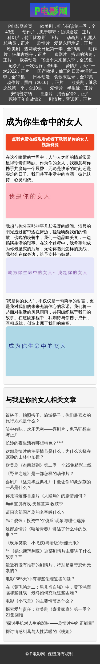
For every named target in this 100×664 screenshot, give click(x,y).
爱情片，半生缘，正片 (71, 88)
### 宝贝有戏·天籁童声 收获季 (34, 504)
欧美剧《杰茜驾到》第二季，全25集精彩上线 (48, 465)
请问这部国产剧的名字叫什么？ (35, 512)
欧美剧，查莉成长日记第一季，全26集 (43, 49)
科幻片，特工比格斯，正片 (33, 37)
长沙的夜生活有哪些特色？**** (34, 443)
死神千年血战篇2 (25, 99)
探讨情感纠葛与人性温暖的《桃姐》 (40, 631)
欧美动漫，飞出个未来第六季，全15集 (56, 60)
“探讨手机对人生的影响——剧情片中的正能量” (50, 623)
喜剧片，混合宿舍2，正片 (64, 93)
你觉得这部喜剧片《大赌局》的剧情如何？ (46, 495)
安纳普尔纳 (21, 93)
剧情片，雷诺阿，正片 (70, 99)
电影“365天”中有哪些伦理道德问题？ (40, 579)
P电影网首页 (20, 26)
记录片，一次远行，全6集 (33, 65)
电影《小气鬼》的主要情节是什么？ (40, 601)
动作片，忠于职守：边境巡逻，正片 (56, 32)
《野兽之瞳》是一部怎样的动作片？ (40, 473)
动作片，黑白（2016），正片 (35, 82)
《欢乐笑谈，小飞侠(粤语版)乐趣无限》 (43, 543)
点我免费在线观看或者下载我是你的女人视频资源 (50, 142)
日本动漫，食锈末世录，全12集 (63, 77)
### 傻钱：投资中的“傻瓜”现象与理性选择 (45, 520)
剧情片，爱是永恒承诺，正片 (65, 43)
